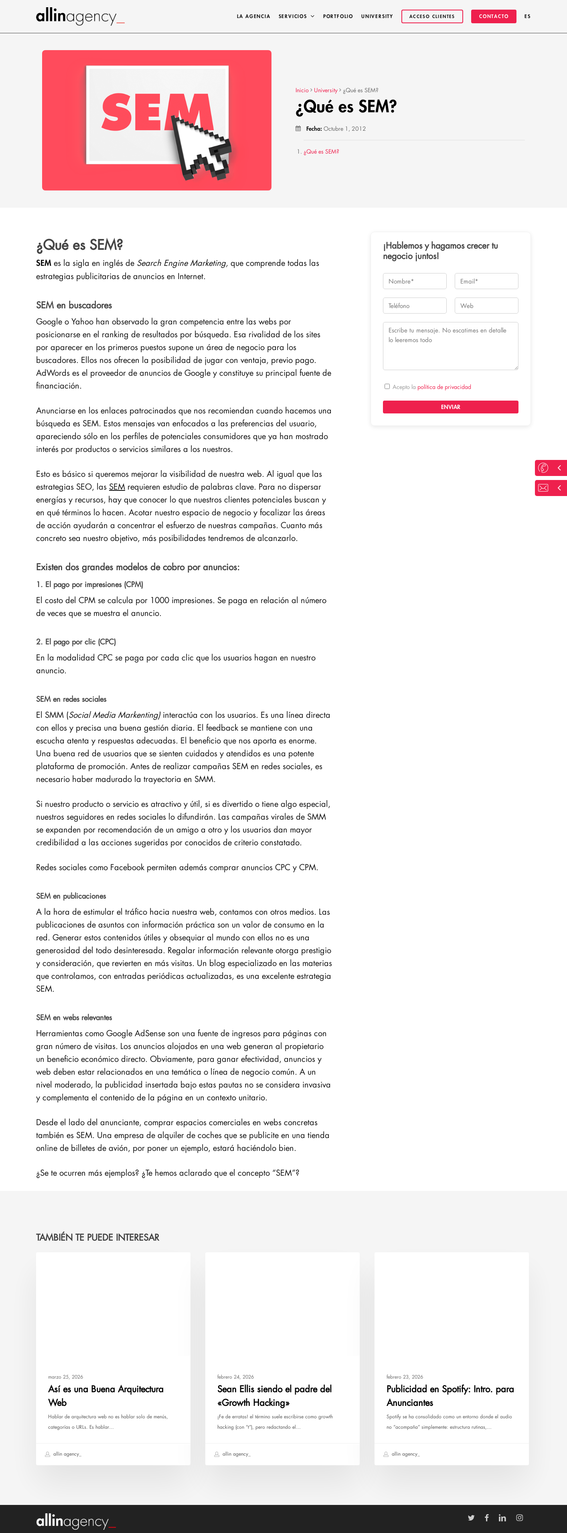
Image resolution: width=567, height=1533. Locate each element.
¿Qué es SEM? (321, 151)
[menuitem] (527, 16)
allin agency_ (63, 1454)
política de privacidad (444, 387)
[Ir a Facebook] (490, 1518)
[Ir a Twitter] (475, 1518)
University (59, 1265)
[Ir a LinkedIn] (506, 1518)
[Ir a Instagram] (523, 1518)
